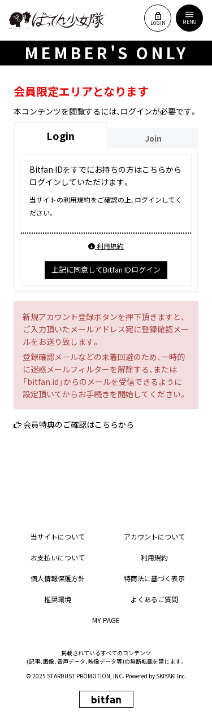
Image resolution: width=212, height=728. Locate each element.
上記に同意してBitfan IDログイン (106, 269)
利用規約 (106, 246)
